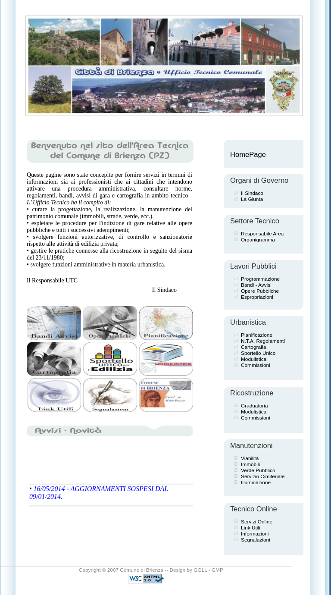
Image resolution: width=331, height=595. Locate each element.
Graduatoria (254, 406)
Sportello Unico (258, 353)
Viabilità (250, 458)
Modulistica (253, 359)
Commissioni (255, 365)
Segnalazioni (255, 540)
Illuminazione (256, 482)
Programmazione (260, 279)
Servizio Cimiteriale (262, 476)
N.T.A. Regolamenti (263, 341)
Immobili (250, 464)
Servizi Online (256, 522)
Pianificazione (256, 335)
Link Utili (250, 528)
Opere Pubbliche (260, 291)
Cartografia (253, 347)
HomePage (248, 154)
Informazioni (255, 534)
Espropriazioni (257, 297)
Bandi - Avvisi (256, 285)
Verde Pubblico (258, 470)
